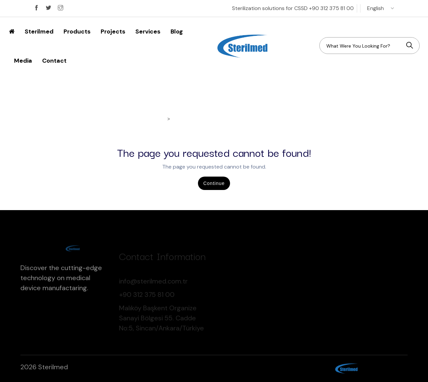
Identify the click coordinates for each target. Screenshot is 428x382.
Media (23, 61)
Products (77, 31)
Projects (113, 31)
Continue (214, 183)
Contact (54, 61)
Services (147, 31)
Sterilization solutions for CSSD (293, 8)
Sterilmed (39, 31)
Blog (177, 31)
